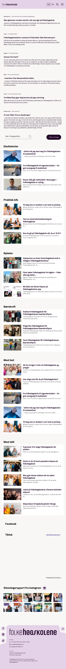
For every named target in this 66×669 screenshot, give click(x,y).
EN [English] (53, 4)
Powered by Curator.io (53, 578)
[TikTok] (3, 640)
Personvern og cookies (15, 655)
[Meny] (62, 4)
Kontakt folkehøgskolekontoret (17, 653)
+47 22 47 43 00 (15, 642)
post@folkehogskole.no (17, 644)
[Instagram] (3, 634)
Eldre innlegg (54, 137)
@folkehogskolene (53, 535)
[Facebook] (3, 628)
